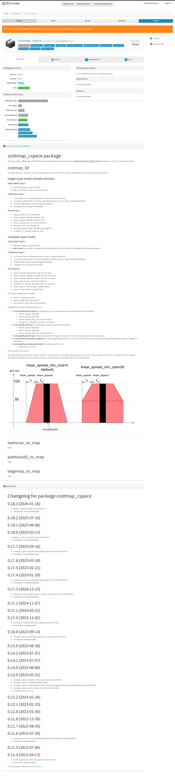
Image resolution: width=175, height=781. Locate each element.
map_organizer (49, 45)
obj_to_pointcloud (105, 45)
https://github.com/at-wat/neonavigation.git (33, 101)
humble (19, 21)
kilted (87, 21)
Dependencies (92, 59)
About (169, 3)
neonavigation (62, 41)
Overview (20, 59)
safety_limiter (23, 49)
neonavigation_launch (91, 45)
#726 (56, 622)
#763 (47, 537)
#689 (93, 685)
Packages (16, 13)
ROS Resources (152, 3)
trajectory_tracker (47, 49)
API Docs (155, 38)
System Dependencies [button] (103, 4)
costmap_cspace (29, 40)
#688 (56, 688)
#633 (53, 759)
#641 (73, 738)
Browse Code (157, 44)
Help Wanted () (24, 129)
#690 (45, 682)
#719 (63, 636)
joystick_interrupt (37, 45)
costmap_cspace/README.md (17, 146)
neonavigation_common (75, 45)
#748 (65, 580)
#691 (59, 680)
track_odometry (35, 49)
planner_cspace (118, 45)
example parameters (19, 351)
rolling (121, 21)
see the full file (35, 766)
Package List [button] (68, 4)
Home (6, 13)
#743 (71, 594)
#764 (65, 551)
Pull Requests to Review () (27, 136)
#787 (42, 508)
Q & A (128, 59)
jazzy (53, 21)
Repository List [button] (84, 4)
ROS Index (11, 3)
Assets (55, 59)
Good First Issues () (25, 133)
